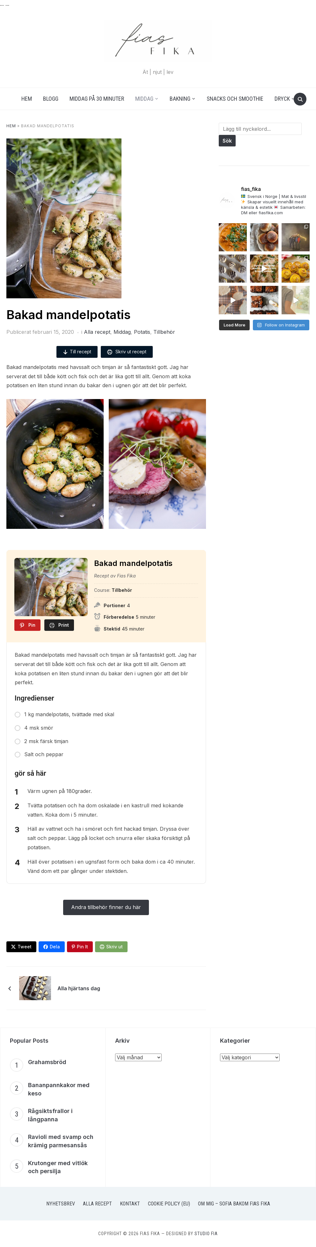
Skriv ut (114, 946)
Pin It (82, 946)
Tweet (25, 946)
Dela (55, 946)
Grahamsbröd (47, 1062)
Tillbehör (164, 332)
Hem (26, 98)
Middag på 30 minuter (97, 98)
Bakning (180, 98)
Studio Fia (206, 1233)
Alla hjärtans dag (78, 988)
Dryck (282, 98)
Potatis (142, 332)
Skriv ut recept (126, 352)
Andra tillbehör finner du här (106, 907)
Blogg (50, 98)
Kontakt (130, 1204)
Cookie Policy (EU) (169, 1204)
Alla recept (97, 332)
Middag (144, 98)
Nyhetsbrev (60, 1204)
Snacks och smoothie (235, 98)
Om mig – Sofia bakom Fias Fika (234, 1204)
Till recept (77, 352)
